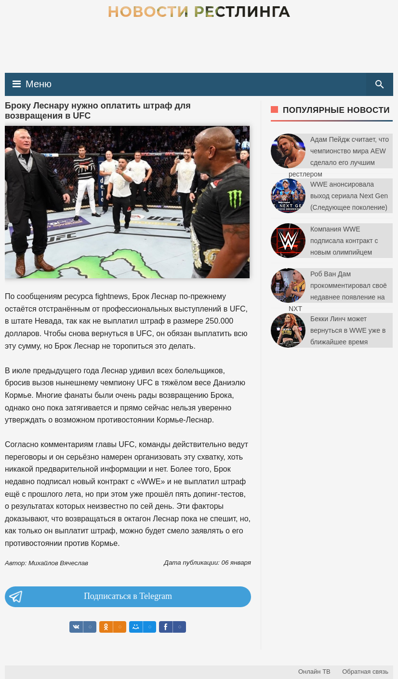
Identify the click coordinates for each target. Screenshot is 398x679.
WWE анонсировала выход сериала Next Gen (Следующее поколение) (349, 195)
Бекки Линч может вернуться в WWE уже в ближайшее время (347, 330)
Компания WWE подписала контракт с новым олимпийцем (344, 240)
